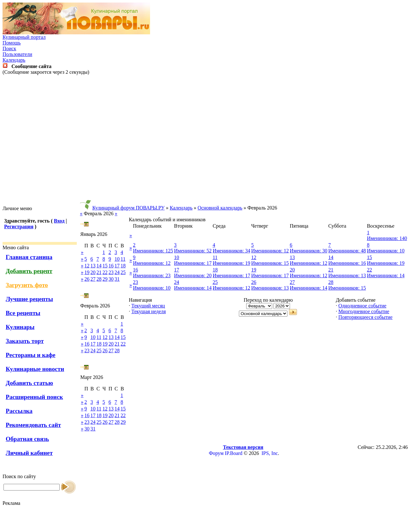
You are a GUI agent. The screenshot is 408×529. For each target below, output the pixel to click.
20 (92, 272)
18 (123, 265)
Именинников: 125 (153, 250)
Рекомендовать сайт (33, 425)
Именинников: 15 (270, 263)
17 (117, 265)
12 (86, 265)
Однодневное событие (362, 305)
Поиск (9, 48)
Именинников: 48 (347, 250)
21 (99, 272)
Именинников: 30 (308, 250)
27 (92, 279)
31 (117, 279)
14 (99, 265)
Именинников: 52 (193, 250)
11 (123, 259)
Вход (59, 220)
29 (105, 279)
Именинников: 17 (193, 263)
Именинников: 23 (152, 275)
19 (86, 272)
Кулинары (20, 327)
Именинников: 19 (231, 263)
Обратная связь (27, 439)
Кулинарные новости (35, 369)
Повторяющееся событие (365, 317)
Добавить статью (29, 383)
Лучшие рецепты (29, 299)
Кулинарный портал (24, 37)
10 (117, 259)
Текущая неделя (148, 311)
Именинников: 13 (347, 275)
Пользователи (17, 54)
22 (105, 272)
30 (111, 279)
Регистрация (18, 226)
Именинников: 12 (270, 250)
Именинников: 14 (386, 275)
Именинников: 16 (347, 263)
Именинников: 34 (231, 250)
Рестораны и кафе (31, 355)
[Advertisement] (202, 140)
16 (111, 265)
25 (123, 272)
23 (111, 272)
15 (105, 265)
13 (92, 265)
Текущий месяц (148, 305)
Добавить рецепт (29, 271)
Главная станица (29, 257)
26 (86, 279)
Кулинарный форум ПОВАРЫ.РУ (128, 207)
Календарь (14, 60)
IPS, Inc (269, 453)
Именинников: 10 (386, 250)
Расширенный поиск (34, 397)
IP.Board (234, 453)
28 (99, 279)
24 (117, 272)
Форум (216, 453)
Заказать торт (25, 341)
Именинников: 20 (193, 275)
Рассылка (19, 411)
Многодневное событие (363, 311)
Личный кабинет (29, 453)
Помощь (12, 42)
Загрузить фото (27, 285)
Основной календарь (220, 207)
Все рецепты (23, 313)
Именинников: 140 (387, 238)
